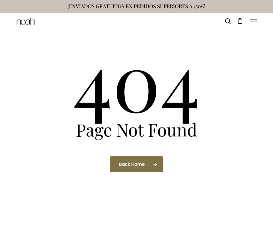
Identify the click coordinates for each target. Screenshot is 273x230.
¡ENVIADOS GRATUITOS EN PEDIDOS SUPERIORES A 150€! (137, 6)
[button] (253, 21)
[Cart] (240, 21)
